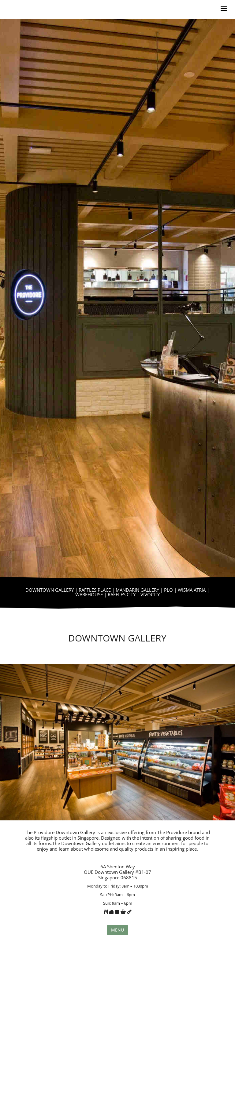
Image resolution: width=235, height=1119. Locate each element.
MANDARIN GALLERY (137, 590)
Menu (117, 930)
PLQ (168, 590)
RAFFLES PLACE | (97, 590)
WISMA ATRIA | (193, 590)
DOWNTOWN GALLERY (49, 590)
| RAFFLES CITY (119, 594)
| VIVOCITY (148, 594)
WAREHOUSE (89, 594)
